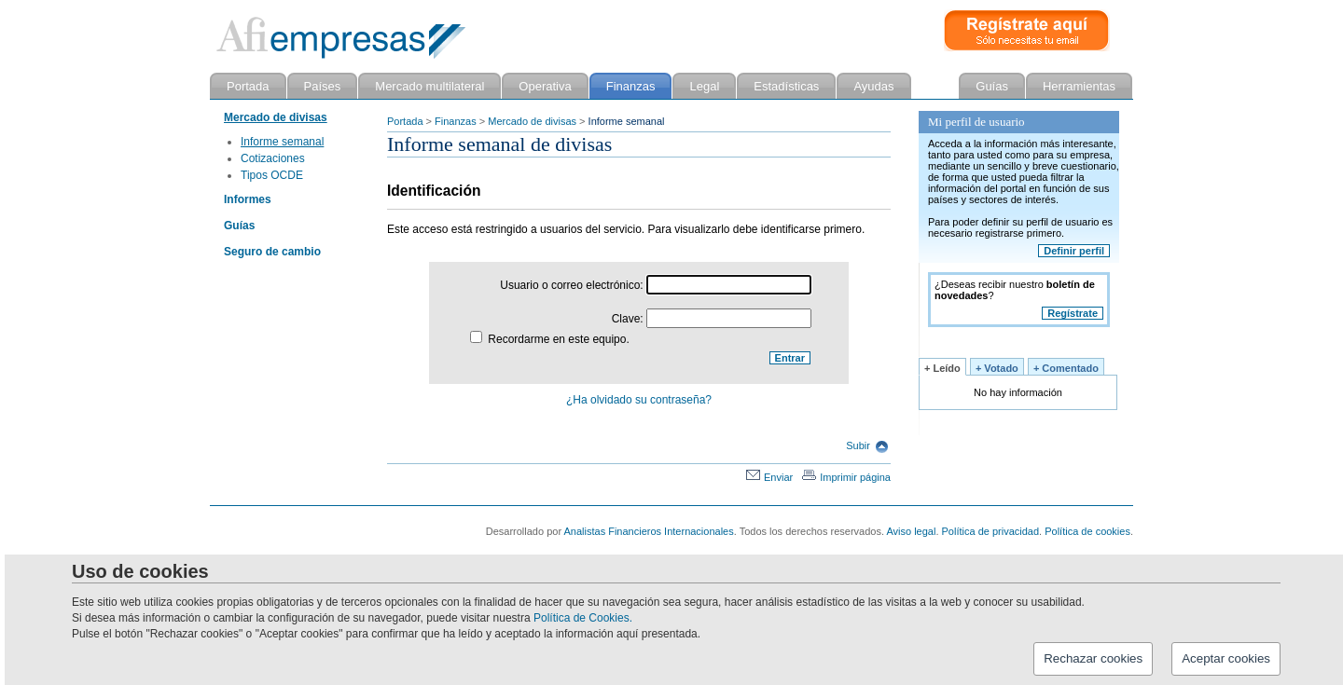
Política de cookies (1087, 531)
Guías (239, 225)
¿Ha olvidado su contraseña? (639, 399)
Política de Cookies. (582, 617)
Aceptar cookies (1226, 658)
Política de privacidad (991, 531)
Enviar (769, 477)
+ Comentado (1066, 368)
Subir (867, 445)
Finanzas (456, 121)
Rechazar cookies (1093, 658)
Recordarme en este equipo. (550, 339)
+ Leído (942, 368)
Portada (405, 121)
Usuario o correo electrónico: (655, 285)
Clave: (711, 318)
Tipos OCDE (272, 175)
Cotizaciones (273, 158)
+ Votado (997, 368)
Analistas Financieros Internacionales (649, 531)
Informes (247, 199)
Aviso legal (910, 531)
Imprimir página (846, 477)
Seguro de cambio (272, 251)
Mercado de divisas (532, 121)
